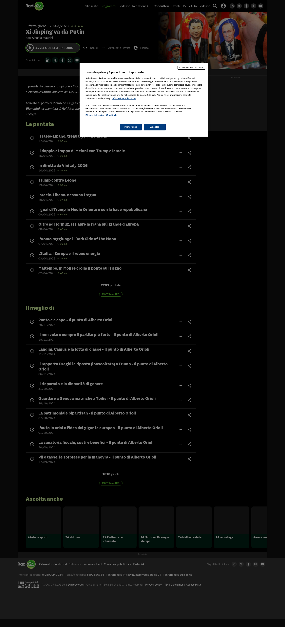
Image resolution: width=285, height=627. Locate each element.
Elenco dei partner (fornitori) (101, 115)
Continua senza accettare (191, 67)
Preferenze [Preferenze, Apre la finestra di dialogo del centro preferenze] (130, 127)
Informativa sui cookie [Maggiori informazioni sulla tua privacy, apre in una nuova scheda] (124, 98)
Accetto (154, 127)
